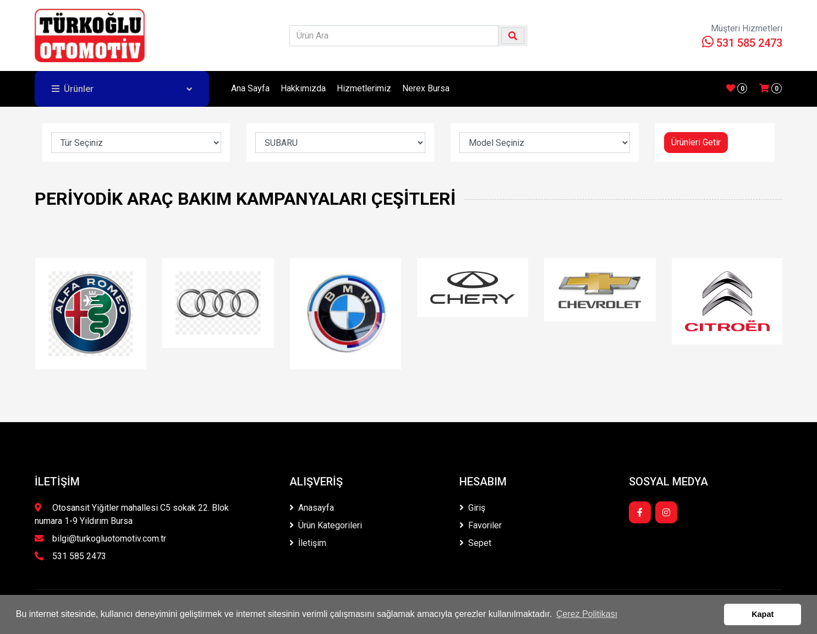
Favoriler (480, 525)
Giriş (472, 507)
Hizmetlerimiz (364, 88)
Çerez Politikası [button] (586, 614)
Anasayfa (311, 507)
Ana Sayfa (250, 88)
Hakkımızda (303, 88)
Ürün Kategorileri (325, 525)
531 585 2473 (742, 43)
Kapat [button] (763, 614)
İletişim (307, 543)
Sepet (475, 543)
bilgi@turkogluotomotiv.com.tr (100, 538)
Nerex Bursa (425, 88)
